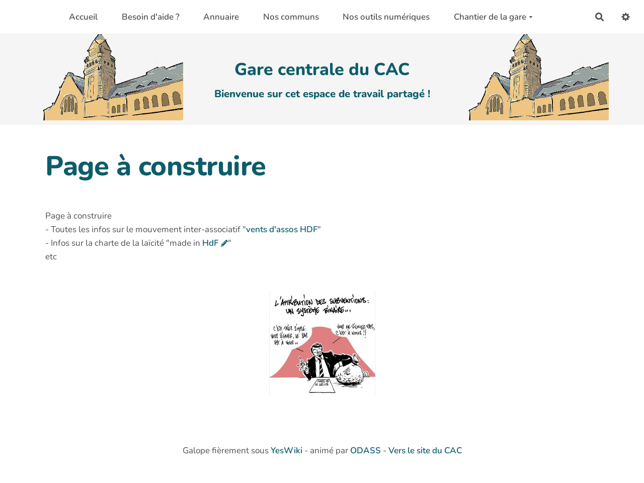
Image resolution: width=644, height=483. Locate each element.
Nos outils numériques (386, 17)
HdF (210, 243)
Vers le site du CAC (425, 450)
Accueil (83, 17)
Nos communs (291, 17)
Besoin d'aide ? (151, 17)
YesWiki (286, 450)
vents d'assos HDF (281, 229)
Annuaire (221, 17)
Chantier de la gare (493, 17)
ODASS (365, 450)
